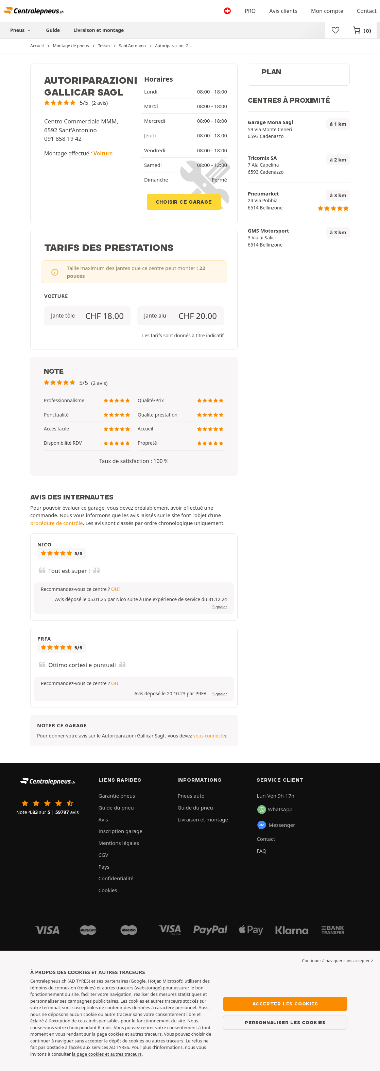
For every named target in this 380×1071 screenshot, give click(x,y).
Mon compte (327, 11)
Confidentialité (116, 878)
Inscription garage (120, 831)
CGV (103, 854)
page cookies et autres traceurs (129, 1034)
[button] (76, 102)
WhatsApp (274, 809)
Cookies (108, 890)
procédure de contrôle (56, 523)
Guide (53, 30)
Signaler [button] (219, 606)
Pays (104, 866)
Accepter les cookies (285, 1003)
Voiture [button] (103, 153)
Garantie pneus (117, 795)
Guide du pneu (116, 807)
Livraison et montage (98, 30)
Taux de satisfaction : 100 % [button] (134, 461)
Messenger (276, 825)
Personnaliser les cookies (285, 1022)
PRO (250, 11)
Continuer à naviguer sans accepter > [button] (337, 961)
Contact (367, 11)
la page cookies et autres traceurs (107, 1054)
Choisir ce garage (184, 202)
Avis (103, 819)
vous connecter (209, 735)
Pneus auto (190, 795)
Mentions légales (119, 842)
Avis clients (283, 11)
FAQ (261, 850)
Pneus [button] (21, 30)
